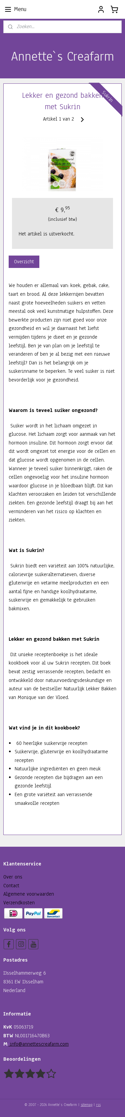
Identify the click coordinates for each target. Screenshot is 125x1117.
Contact (11, 885)
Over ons (12, 877)
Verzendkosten (19, 902)
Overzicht (24, 261)
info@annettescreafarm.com (38, 1044)
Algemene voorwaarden (28, 894)
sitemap (86, 1104)
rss (98, 1104)
